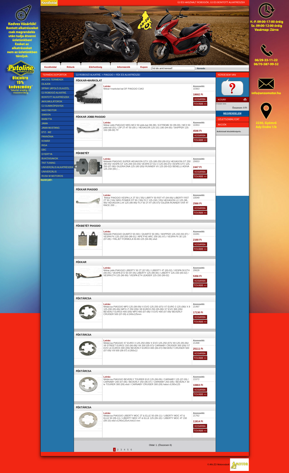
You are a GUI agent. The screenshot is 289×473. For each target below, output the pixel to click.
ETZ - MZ (46, 132)
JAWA (45, 123)
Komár (46, 141)
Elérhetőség (95, 67)
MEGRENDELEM (232, 113)
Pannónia (48, 136)
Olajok (46, 84)
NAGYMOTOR (49, 110)
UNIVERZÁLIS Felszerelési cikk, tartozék (52, 172)
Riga (44, 145)
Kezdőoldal (50, 67)
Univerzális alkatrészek (58, 167)
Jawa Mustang (51, 127)
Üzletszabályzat (229, 119)
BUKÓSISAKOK (50, 158)
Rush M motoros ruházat (52, 176)
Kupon (144, 67)
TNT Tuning (48, 163)
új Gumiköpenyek (53, 106)
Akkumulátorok (52, 101)
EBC (44, 149)
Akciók (222, 124)
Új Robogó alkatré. (54, 92)
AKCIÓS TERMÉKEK (53, 79)
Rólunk (70, 67)
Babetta (47, 119)
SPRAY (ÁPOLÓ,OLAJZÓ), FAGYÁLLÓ (55, 88)
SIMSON (46, 114)
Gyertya (47, 154)
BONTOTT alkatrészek (55, 97)
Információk (123, 67)
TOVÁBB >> (200, 103)
